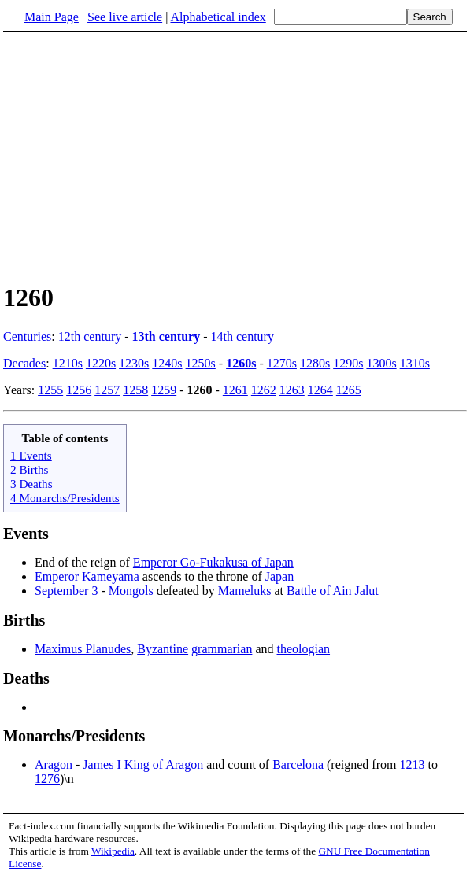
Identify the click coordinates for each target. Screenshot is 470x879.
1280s (315, 363)
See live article (124, 17)
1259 (163, 390)
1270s (282, 363)
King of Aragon (163, 764)
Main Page (51, 17)
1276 (47, 778)
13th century (166, 336)
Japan (279, 576)
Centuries (27, 336)
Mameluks (245, 590)
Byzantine (162, 649)
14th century (242, 336)
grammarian (221, 649)
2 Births (29, 469)
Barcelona (298, 764)
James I (101, 764)
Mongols (131, 590)
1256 (78, 390)
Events (26, 533)
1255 (50, 390)
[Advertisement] (235, 156)
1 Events (31, 455)
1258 (135, 390)
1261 (235, 390)
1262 (263, 390)
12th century (89, 336)
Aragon (53, 764)
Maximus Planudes (83, 649)
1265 (348, 390)
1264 (320, 390)
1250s (201, 363)
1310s (415, 363)
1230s (134, 363)
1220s (101, 363)
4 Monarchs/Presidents (65, 497)
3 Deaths (31, 483)
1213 (411, 764)
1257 (107, 390)
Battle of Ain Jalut (333, 590)
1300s (381, 363)
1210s (68, 363)
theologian (304, 649)
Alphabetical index (217, 17)
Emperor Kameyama (87, 576)
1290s (348, 363)
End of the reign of (84, 562)
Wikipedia (113, 851)
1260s (241, 363)
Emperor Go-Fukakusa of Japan (213, 562)
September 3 (66, 590)
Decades (24, 363)
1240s (167, 363)
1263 (292, 390)
